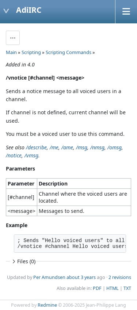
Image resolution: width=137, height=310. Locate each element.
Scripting (31, 52)
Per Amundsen (49, 277)
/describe (36, 147)
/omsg (114, 147)
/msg (81, 147)
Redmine (47, 305)
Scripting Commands (68, 52)
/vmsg (31, 155)
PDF (97, 288)
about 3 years (81, 277)
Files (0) (23, 261)
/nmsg (97, 147)
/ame (67, 147)
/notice (14, 155)
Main (11, 52)
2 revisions (120, 277)
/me (54, 147)
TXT (127, 288)
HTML (112, 288)
